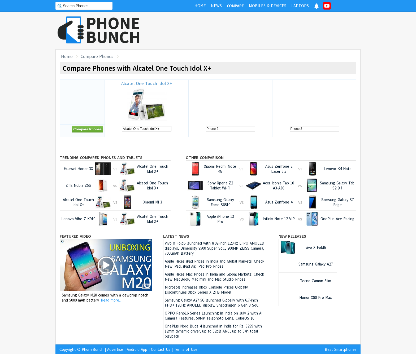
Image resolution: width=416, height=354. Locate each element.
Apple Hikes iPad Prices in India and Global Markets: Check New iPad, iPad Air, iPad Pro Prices (214, 264)
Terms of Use (185, 349)
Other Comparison (205, 157)
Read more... (111, 300)
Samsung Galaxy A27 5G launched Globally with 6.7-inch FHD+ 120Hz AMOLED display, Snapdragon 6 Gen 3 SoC (212, 303)
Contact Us (160, 349)
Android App (137, 349)
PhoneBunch (92, 349)
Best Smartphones (341, 349)
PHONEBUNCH (113, 30)
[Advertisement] (264, 30)
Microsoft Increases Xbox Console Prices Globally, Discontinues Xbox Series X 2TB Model (207, 290)
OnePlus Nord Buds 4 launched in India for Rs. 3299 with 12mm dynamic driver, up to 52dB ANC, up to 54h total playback (213, 331)
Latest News (176, 236)
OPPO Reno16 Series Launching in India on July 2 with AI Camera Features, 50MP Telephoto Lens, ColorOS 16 (213, 316)
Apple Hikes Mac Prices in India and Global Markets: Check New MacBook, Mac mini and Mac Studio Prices (214, 277)
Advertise (115, 349)
